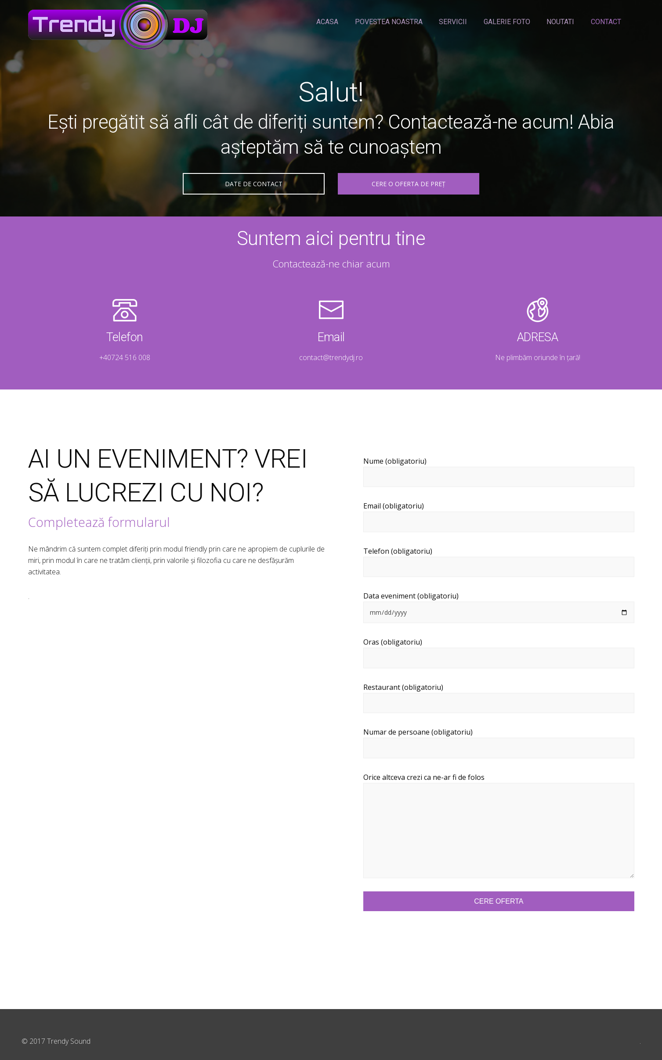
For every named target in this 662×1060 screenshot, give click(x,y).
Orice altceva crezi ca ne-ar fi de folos (498, 825)
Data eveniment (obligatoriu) (498, 607)
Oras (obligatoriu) (498, 652)
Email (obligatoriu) (498, 516)
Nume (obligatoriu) (498, 471)
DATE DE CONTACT (253, 184)
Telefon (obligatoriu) (498, 561)
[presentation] (430, 939)
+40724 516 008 (124, 357)
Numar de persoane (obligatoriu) (498, 742)
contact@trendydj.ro (331, 357)
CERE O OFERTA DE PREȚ (408, 184)
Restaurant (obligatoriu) (498, 698)
